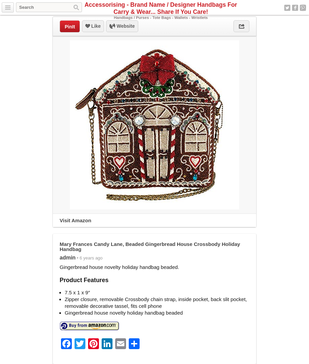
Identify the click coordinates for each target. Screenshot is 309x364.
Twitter (287, 7)
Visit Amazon (75, 220)
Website (122, 26)
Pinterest (303, 7)
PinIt (70, 26)
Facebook (295, 7)
